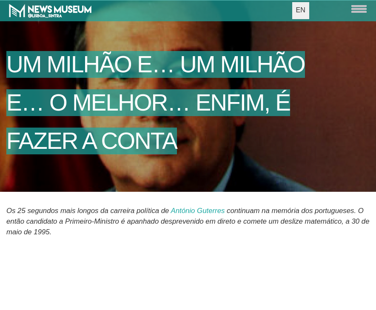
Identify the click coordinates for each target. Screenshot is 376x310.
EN (300, 10)
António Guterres (198, 211)
